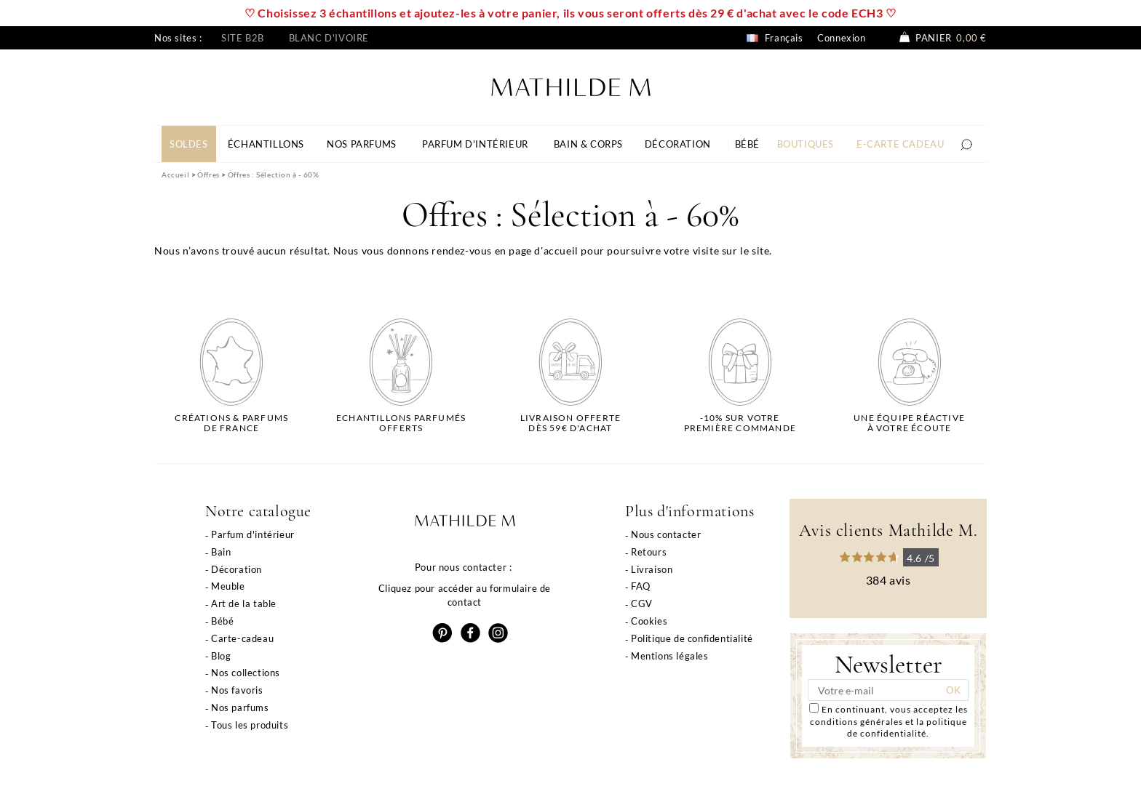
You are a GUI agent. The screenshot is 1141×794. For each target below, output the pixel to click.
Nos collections (245, 672)
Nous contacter (666, 534)
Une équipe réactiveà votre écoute (909, 423)
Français (775, 38)
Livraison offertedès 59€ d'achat (570, 423)
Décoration (236, 569)
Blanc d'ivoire (329, 38)
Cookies (649, 621)
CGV (642, 603)
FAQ (641, 586)
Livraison (651, 569)
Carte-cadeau (242, 638)
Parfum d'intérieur (253, 534)
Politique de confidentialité (692, 638)
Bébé (222, 621)
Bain (221, 552)
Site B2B (242, 38)
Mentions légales (670, 656)
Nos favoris (237, 690)
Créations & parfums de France (231, 423)
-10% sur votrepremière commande (740, 423)
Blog (221, 656)
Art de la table (244, 603)
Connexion (841, 38)
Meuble (228, 586)
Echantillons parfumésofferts (401, 423)
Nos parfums (240, 707)
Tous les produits (249, 725)
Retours (649, 552)
